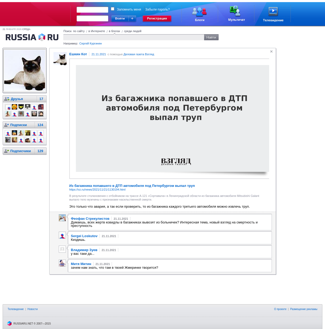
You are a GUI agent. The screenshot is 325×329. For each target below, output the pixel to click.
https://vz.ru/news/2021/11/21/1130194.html (97, 189)
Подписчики (20, 151)
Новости (32, 309)
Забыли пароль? (157, 9)
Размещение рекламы (303, 309)
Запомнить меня (129, 9)
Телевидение (16, 309)
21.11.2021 (98, 54)
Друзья (17, 99)
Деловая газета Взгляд (139, 54)
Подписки (18, 125)
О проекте (280, 309)
